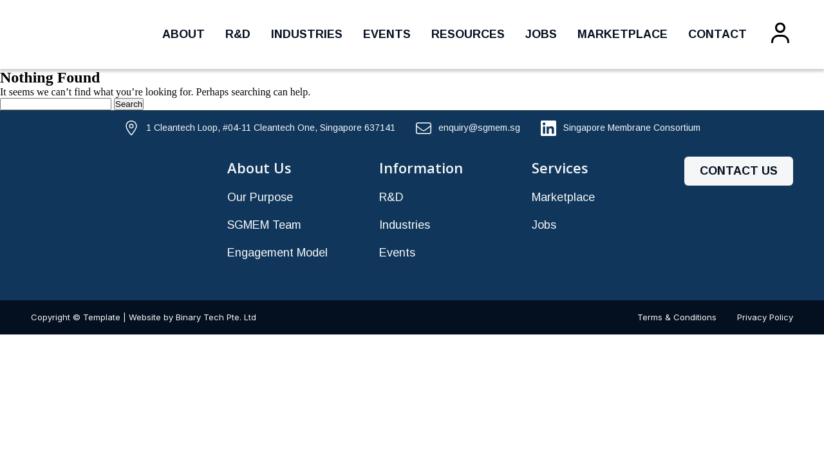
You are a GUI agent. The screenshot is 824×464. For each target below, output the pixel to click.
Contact (717, 34)
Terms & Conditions (676, 317)
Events (387, 34)
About (183, 34)
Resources (468, 34)
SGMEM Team (264, 224)
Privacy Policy (765, 317)
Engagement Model (277, 252)
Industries (306, 34)
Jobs (541, 34)
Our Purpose (260, 197)
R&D (237, 34)
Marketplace (622, 34)
